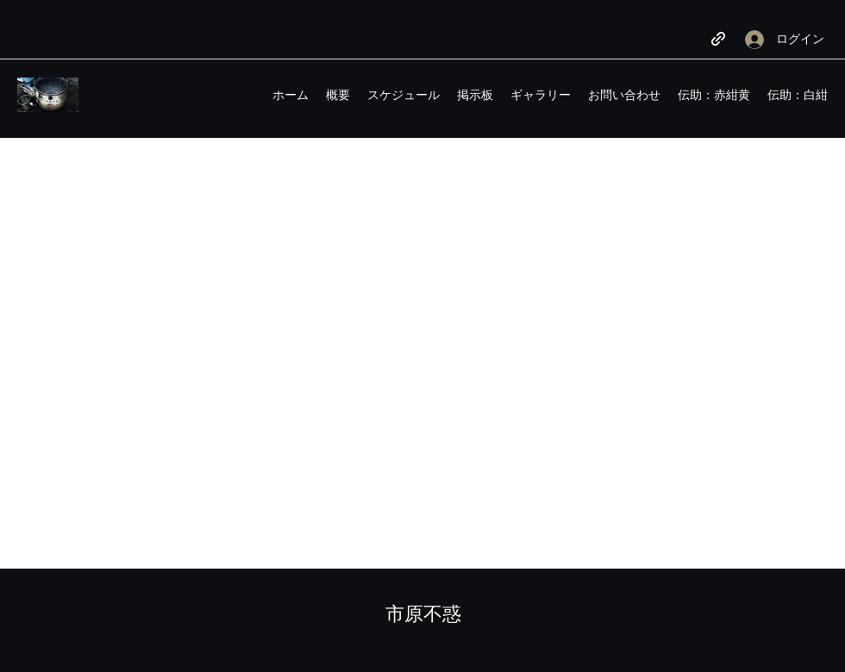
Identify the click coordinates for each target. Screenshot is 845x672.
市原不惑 (423, 613)
